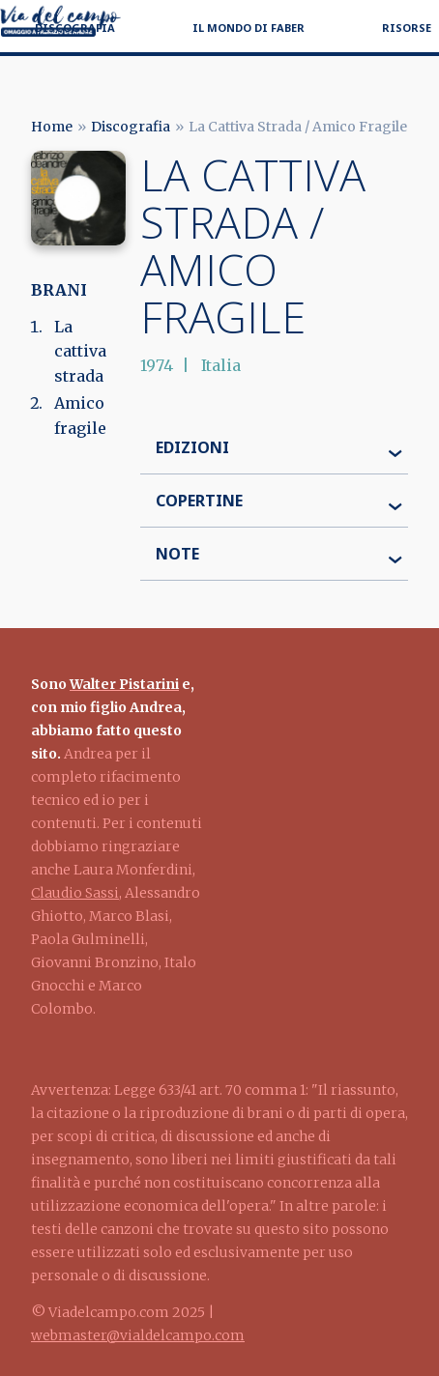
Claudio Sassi (75, 893)
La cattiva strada (80, 351)
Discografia (75, 27)
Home (52, 126)
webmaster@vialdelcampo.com (138, 1335)
